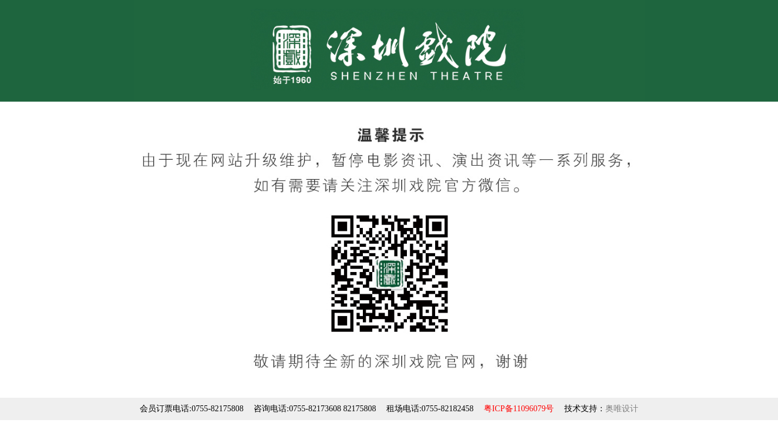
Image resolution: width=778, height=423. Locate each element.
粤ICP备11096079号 (519, 408)
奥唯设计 (621, 408)
